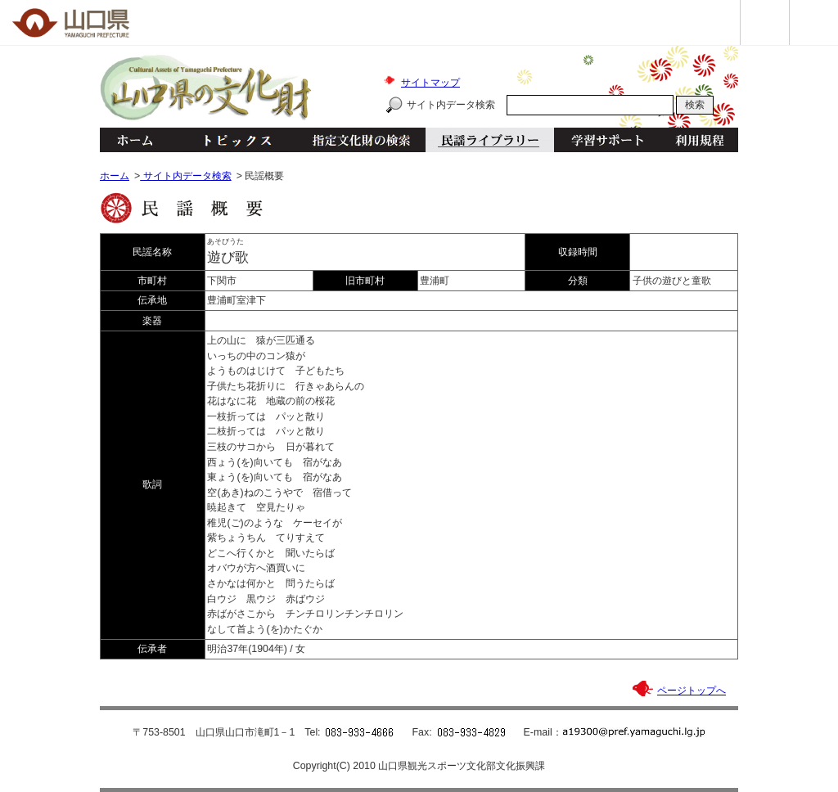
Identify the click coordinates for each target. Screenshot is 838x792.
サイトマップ (430, 82)
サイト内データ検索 (451, 104)
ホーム (134, 140)
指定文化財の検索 (361, 140)
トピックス (233, 140)
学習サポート (607, 140)
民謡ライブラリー (490, 140)
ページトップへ (691, 690)
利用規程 (699, 140)
